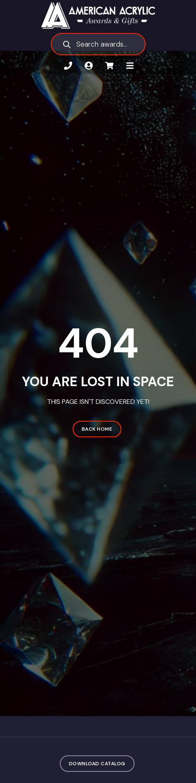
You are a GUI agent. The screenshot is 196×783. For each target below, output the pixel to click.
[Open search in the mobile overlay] (98, 44)
